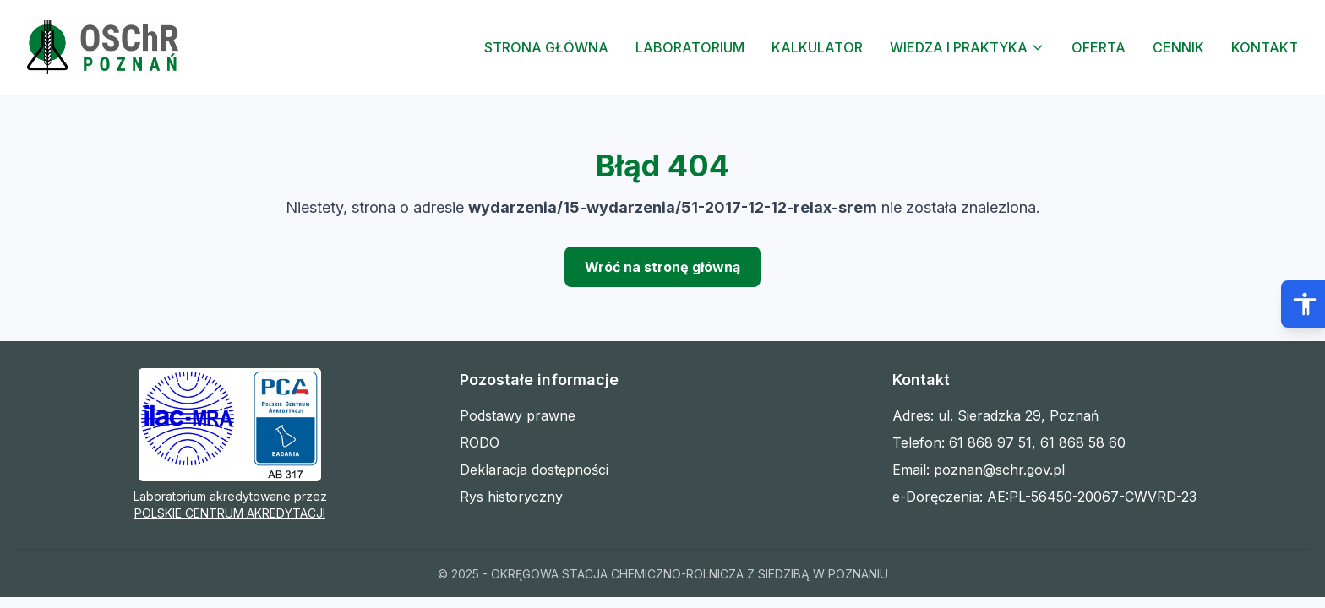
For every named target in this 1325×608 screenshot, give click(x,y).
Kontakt (1264, 47)
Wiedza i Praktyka (967, 47)
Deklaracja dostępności (534, 469)
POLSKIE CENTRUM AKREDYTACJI (229, 513)
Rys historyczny (511, 496)
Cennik (1178, 47)
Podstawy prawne (517, 415)
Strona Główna (546, 47)
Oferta (1098, 47)
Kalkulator (817, 47)
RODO (479, 442)
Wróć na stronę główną (662, 266)
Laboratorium (689, 47)
